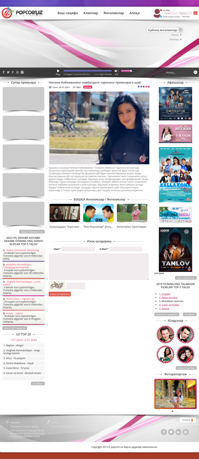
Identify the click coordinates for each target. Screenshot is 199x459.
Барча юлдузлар (186, 367)
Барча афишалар (186, 277)
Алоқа (135, 13)
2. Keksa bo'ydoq (168, 297)
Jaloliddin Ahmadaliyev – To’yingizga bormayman (17, 266)
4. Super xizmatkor (169, 304)
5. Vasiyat (164, 308)
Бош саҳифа (68, 13)
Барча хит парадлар (166, 314)
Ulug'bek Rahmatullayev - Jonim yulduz (21, 283)
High (101, 74)
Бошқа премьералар (32, 231)
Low (96, 74)
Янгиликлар (114, 13)
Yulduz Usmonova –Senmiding (22, 250)
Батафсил (190, 314)
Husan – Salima (14, 313)
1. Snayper (165, 294)
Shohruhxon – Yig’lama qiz (20, 299)
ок (195, 13)
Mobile (108, 74)
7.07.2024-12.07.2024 (23, 340)
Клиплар (91, 13)
